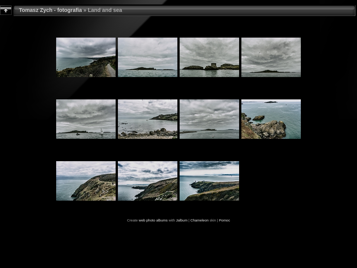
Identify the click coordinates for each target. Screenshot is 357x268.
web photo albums (153, 220)
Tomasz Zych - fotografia (50, 10)
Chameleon (199, 220)
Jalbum (181, 220)
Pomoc (224, 220)
